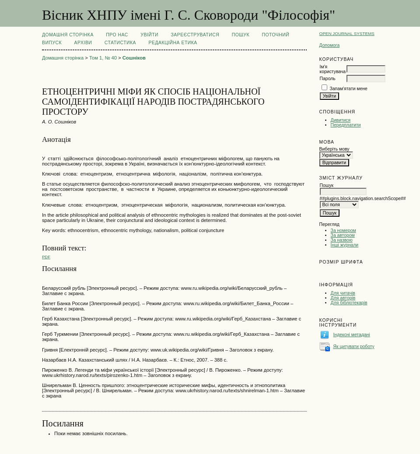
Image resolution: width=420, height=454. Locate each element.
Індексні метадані (351, 334)
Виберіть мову (334, 149)
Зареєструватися (195, 34)
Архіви (83, 42)
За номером (343, 230)
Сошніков (134, 57)
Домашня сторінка (68, 34)
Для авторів (343, 298)
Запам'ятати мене (349, 88)
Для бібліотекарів (349, 302)
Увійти (149, 34)
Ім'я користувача (333, 69)
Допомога (329, 45)
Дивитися (341, 120)
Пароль (328, 78)
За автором (343, 235)
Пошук (240, 34)
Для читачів (343, 293)
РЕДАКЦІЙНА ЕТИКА (173, 42)
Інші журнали (344, 245)
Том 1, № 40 (103, 57)
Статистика (120, 42)
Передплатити (346, 125)
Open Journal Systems (346, 33)
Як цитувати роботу (353, 346)
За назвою (342, 240)
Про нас (117, 34)
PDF (46, 256)
